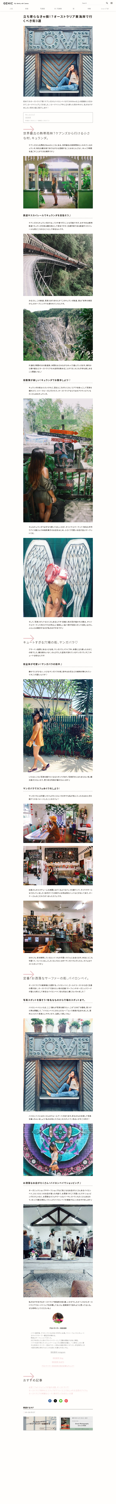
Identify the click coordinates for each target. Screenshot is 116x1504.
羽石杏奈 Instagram (58, 1352)
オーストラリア (30, 1412)
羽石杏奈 (28, 117)
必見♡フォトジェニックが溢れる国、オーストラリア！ (49, 1387)
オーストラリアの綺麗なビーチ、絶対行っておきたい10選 (51, 1393)
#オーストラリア (30, 114)
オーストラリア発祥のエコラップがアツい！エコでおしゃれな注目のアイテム (58, 1390)
